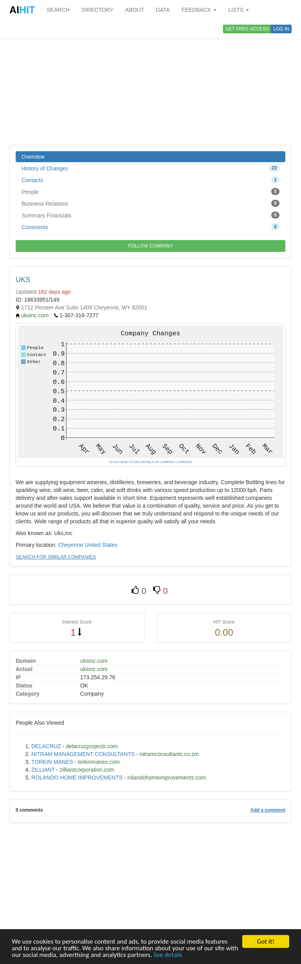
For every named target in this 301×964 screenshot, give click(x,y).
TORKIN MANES (52, 762)
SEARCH (58, 10)
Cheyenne (70, 545)
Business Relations (150, 203)
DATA (163, 10)
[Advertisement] (150, 82)
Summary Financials (150, 215)
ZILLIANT (43, 770)
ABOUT (134, 10)
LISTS (238, 10)
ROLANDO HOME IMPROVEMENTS (77, 777)
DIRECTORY (98, 10)
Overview (33, 157)
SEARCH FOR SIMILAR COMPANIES (56, 557)
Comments (150, 226)
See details (168, 955)
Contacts (150, 179)
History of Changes (150, 168)
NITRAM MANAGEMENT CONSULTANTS (83, 754)
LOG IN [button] (281, 29)
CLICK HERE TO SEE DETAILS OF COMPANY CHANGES (150, 462)
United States (101, 545)
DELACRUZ (46, 746)
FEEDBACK (198, 10)
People (150, 191)
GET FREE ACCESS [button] (247, 29)
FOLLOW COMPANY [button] (150, 246)
